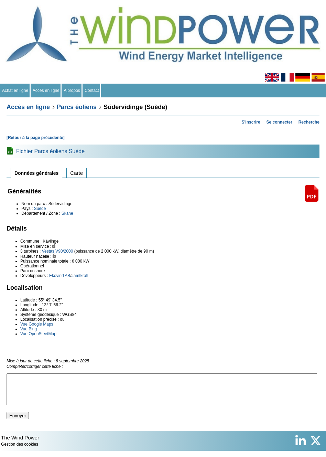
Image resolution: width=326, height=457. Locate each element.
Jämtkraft (80, 275)
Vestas (48, 251)
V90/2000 (64, 251)
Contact (92, 90)
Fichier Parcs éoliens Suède (50, 151)
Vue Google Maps (36, 324)
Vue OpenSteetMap (38, 333)
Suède (40, 208)
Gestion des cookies (19, 450)
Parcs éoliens (77, 107)
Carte (76, 173)
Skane (67, 213)
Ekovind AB (59, 275)
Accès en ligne (46, 90)
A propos (72, 90)
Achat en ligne (15, 90)
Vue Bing (28, 329)
